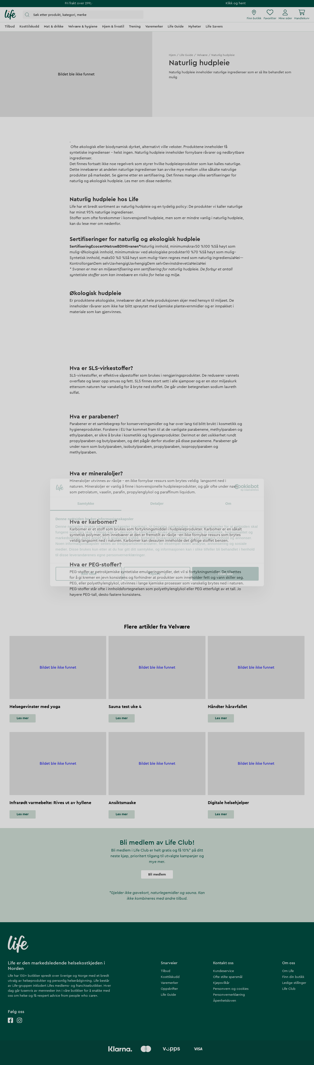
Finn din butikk (293, 977)
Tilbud (165, 971)
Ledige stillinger (294, 983)
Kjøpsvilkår (221, 983)
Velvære (202, 55)
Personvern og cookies (230, 989)
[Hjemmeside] (10, 15)
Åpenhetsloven (224, 1000)
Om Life (288, 971)
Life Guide (186, 55)
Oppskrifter (169, 989)
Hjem (172, 55)
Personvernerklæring (229, 994)
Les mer (23, 718)
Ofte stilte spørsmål (227, 977)
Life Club (288, 989)
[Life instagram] (19, 1025)
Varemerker (169, 983)
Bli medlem (157, 874)
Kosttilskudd (170, 977)
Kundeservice (223, 971)
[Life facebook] (10, 1025)
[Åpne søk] (83, 15)
